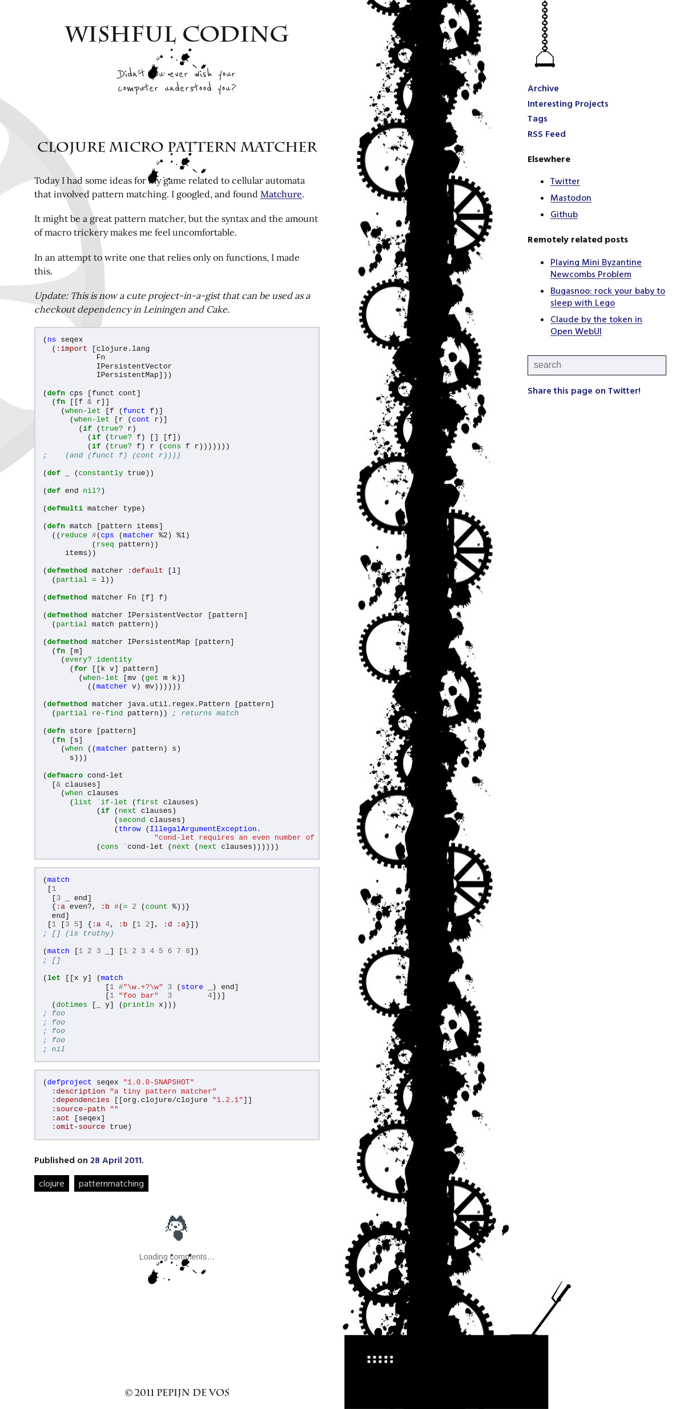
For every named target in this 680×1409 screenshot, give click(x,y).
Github (564, 214)
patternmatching (111, 1183)
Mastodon (571, 197)
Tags (538, 118)
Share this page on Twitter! (584, 390)
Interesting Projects (568, 103)
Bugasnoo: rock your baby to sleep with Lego (607, 296)
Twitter (565, 181)
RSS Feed (547, 133)
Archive (543, 88)
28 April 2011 (116, 1159)
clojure (52, 1183)
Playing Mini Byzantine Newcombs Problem (596, 268)
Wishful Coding (177, 37)
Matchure (281, 194)
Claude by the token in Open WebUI (596, 325)
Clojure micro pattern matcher (177, 149)
